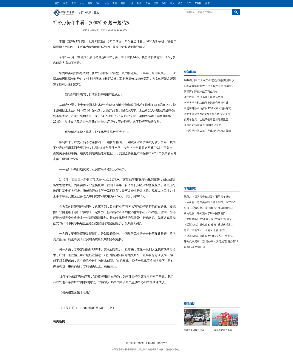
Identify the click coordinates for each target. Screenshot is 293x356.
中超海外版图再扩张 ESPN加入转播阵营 (207, 108)
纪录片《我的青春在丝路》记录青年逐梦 (207, 196)
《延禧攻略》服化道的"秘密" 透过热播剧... (208, 224)
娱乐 (180, 3)
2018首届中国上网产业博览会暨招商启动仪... (210, 80)
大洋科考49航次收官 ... (223, 330)
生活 (65, 3)
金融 (114, 3)
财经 (90, 3)
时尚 (139, 3)
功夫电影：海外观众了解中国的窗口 (205, 213)
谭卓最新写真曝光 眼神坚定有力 (202, 125)
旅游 (164, 3)
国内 (98, 3)
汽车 (188, 3)
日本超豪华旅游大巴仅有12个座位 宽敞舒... (209, 85)
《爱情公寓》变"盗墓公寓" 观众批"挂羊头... (209, 218)
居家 (156, 3)
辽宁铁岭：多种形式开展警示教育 (203, 97)
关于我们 (130, 343)
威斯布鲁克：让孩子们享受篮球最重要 (206, 119)
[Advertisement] (212, 42)
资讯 (73, 3)
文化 (131, 3)
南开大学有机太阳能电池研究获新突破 (206, 102)
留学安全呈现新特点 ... (195, 330)
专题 (106, 3)
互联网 (198, 3)
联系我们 (141, 343)
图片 (172, 3)
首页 (57, 3)
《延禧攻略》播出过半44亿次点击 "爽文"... (208, 235)
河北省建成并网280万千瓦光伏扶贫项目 (207, 113)
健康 (207, 3)
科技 (123, 3)
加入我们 (151, 343)
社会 (82, 3)
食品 (147, 3)
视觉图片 (190, 303)
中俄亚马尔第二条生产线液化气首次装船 (207, 130)
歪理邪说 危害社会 (195, 246)
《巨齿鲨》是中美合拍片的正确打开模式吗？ (210, 202)
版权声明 (162, 343)
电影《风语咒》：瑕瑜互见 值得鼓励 (205, 230)
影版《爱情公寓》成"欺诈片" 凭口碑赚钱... (208, 207)
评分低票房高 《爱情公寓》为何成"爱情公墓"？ (211, 241)
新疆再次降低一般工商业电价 (201, 91)
